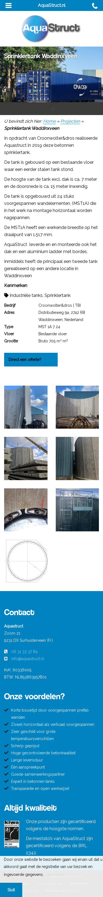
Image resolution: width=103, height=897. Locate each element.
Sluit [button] (11, 890)
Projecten (70, 121)
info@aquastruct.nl (27, 659)
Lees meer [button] (55, 874)
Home (49, 121)
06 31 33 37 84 (24, 651)
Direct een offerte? (25, 359)
